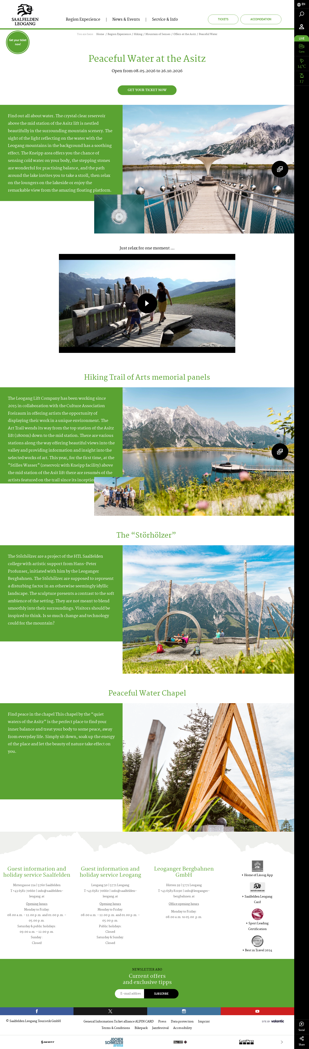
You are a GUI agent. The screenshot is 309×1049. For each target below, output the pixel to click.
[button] (147, 303)
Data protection (182, 1021)
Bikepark (141, 1028)
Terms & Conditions (115, 1028)
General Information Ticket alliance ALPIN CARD (119, 1021)
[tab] (301, 4)
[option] (147, 1042)
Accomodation (260, 19)
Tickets (223, 19)
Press (162, 1021)
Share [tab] (301, 1041)
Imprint (204, 1021)
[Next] (281, 1042)
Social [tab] (301, 1027)
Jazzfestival (160, 1028)
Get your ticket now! (17, 42)
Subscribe (161, 993)
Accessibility (182, 1028)
